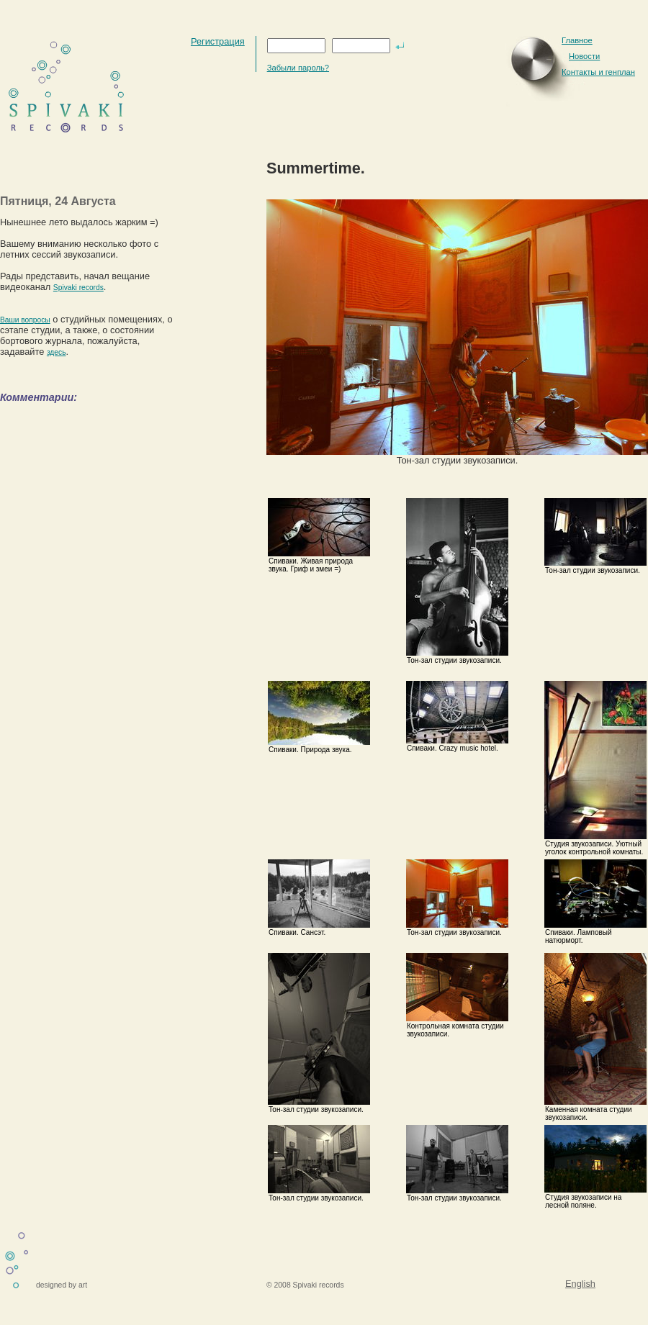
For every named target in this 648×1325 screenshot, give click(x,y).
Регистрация (218, 41)
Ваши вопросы (25, 320)
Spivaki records (78, 287)
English (580, 1283)
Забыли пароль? (298, 67)
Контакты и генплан (598, 72)
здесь (56, 352)
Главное (577, 40)
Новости (584, 56)
